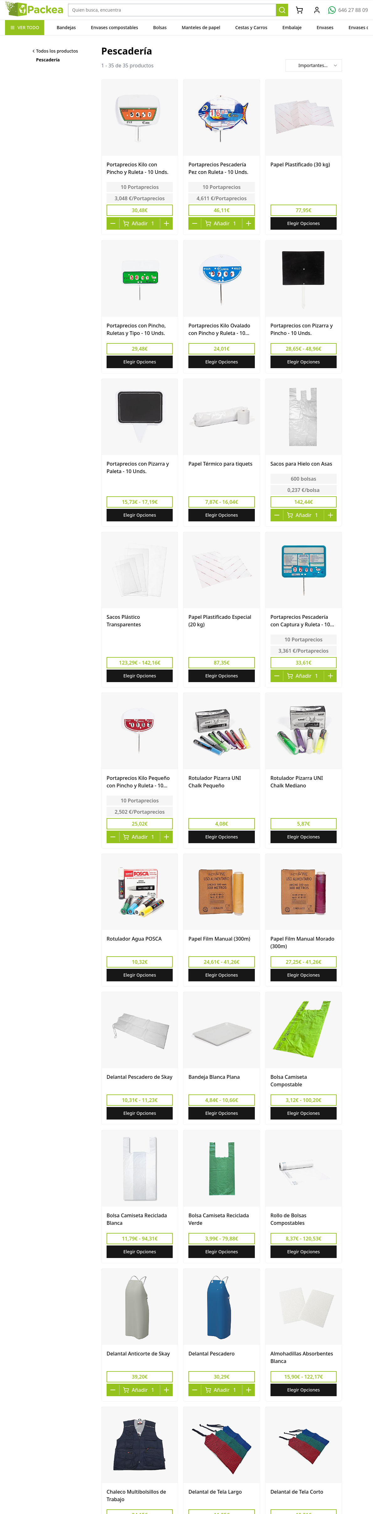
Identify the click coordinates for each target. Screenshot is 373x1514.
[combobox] (314, 65)
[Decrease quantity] (113, 223)
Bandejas (66, 27)
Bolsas (160, 27)
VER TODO (24, 27)
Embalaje (292, 27)
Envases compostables (114, 27)
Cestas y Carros (251, 27)
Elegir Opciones (303, 223)
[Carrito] (299, 10)
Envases (325, 27)
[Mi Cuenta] (317, 10)
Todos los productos (54, 51)
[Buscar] (282, 10)
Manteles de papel (201, 27)
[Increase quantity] (166, 223)
